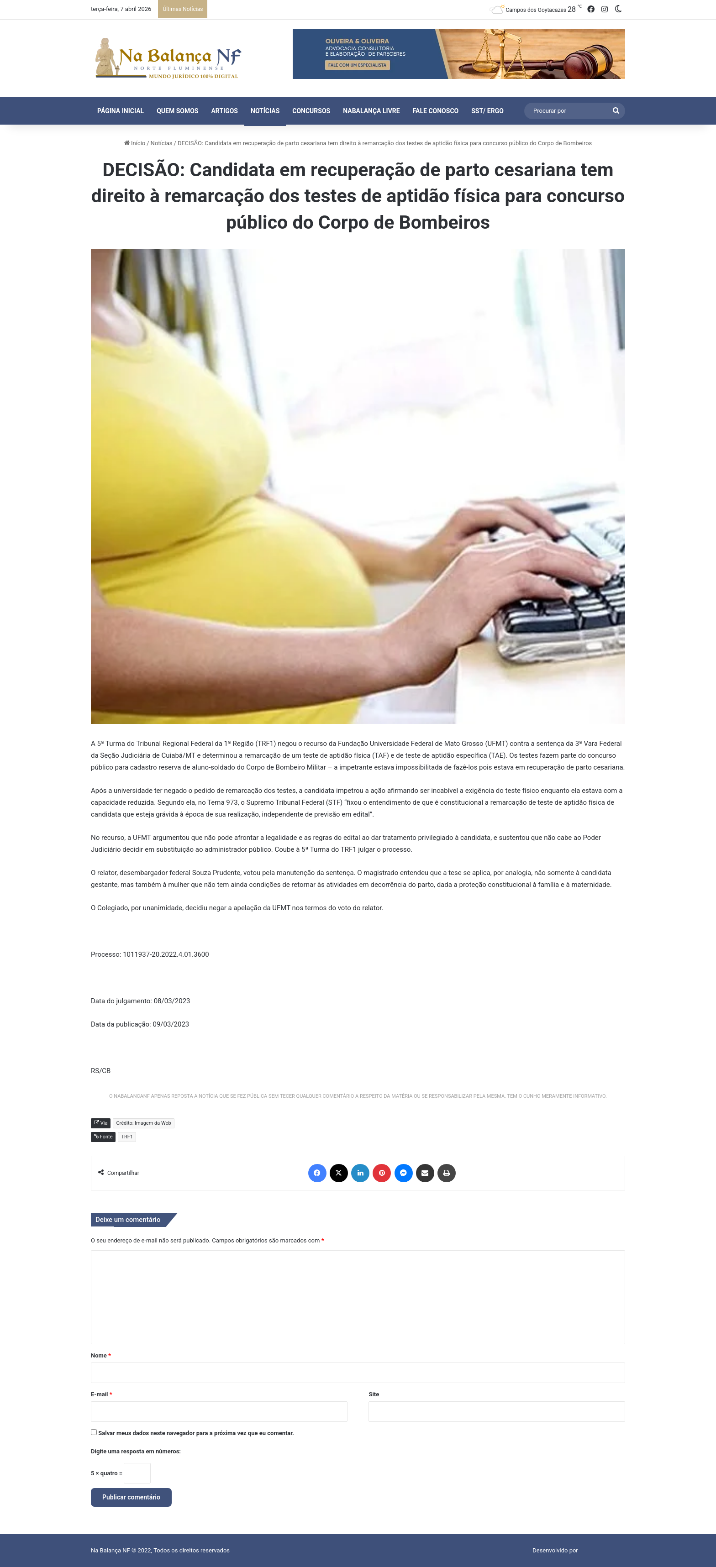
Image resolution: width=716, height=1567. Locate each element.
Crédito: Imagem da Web (143, 1123)
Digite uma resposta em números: (136, 1451)
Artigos (224, 111)
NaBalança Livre (371, 111)
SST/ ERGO (487, 111)
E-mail (101, 1394)
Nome (101, 1355)
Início (135, 143)
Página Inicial (120, 111)
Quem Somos (177, 111)
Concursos (311, 111)
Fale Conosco (436, 111)
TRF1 (127, 1137)
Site (374, 1394)
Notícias (265, 111)
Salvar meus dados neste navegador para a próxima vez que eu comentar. (196, 1433)
